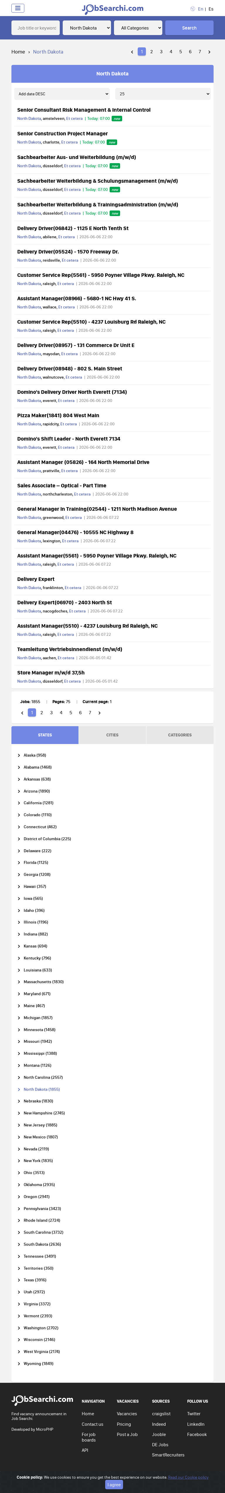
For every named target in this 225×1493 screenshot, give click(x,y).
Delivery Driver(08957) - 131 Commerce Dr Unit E (75, 344)
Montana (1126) (38, 1065)
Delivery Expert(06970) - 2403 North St (64, 602)
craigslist (161, 1413)
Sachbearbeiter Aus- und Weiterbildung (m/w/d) (76, 156)
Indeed (159, 1424)
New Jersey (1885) (40, 1125)
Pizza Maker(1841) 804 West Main (58, 415)
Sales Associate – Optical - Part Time (61, 485)
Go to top (200, 1479)
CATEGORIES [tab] (180, 735)
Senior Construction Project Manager (62, 133)
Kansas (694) (35, 946)
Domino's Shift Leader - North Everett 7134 (68, 438)
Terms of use (139, 1479)
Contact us (92, 1424)
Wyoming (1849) (39, 1363)
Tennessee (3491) (40, 1256)
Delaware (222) (38, 850)
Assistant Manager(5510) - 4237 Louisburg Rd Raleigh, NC (87, 625)
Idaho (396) (34, 910)
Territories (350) (39, 1268)
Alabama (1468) (38, 767)
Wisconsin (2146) (39, 1339)
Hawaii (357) (35, 886)
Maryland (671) (37, 993)
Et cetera (74, 118)
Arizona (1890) (37, 791)
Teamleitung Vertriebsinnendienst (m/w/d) (69, 649)
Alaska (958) (35, 755)
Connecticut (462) (40, 826)
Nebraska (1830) (38, 1101)
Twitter (193, 1413)
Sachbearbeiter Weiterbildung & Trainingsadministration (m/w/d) (97, 204)
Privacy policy (112, 1479)
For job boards (89, 1437)
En (200, 9)
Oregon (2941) (37, 1196)
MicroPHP (44, 1429)
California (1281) (39, 802)
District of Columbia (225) (47, 838)
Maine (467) (34, 1005)
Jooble (159, 1434)
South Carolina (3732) (44, 1232)
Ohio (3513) (34, 1172)
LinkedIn (195, 1424)
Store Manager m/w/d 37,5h (51, 672)
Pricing (124, 1424)
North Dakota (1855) (42, 1089)
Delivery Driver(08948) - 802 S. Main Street (69, 368)
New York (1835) (38, 1160)
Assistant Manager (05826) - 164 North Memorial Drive (83, 461)
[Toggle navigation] (17, 8)
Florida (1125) (36, 862)
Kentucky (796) (37, 958)
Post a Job (127, 1434)
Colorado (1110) (38, 814)
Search (189, 28)
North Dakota (29, 118)
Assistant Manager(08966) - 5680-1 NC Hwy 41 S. (76, 298)
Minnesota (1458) (40, 1029)
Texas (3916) (35, 1280)
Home (18, 51)
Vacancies (127, 1413)
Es (211, 9)
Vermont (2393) (38, 1316)
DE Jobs (160, 1444)
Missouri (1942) (38, 1041)
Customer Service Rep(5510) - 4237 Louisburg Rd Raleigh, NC (91, 321)
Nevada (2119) (36, 1149)
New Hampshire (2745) (44, 1113)
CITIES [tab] (112, 735)
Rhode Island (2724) (42, 1220)
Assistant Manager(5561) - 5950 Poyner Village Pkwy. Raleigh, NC (96, 555)
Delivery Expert (35, 578)
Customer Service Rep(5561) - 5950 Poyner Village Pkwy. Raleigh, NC (100, 274)
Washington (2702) (41, 1327)
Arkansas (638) (37, 779)
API (85, 1450)
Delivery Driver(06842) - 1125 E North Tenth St (73, 228)
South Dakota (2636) (42, 1244)
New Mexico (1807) (41, 1137)
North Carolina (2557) (43, 1077)
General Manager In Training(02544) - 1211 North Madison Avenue (97, 508)
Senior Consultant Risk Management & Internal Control (84, 109)
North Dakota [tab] (112, 73)
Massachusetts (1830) (44, 981)
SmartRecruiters (168, 1455)
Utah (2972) (34, 1292)
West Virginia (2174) (42, 1351)
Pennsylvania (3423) (42, 1208)
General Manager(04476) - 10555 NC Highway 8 (75, 532)
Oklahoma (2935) (39, 1184)
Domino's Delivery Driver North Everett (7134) (72, 391)
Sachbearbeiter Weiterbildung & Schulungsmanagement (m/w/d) (97, 180)
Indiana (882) (36, 934)
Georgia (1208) (37, 874)
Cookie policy (167, 1479)
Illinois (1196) (36, 922)
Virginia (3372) (37, 1304)
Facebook (197, 1434)
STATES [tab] (45, 735)
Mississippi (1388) (40, 1053)
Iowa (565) (33, 898)
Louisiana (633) (38, 970)
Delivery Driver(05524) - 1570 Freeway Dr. (68, 251)
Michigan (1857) (38, 1017)
